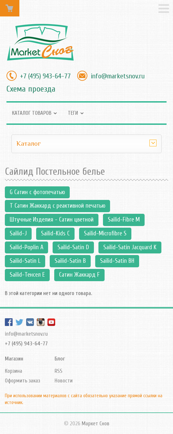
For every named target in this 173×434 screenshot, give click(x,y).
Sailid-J (18, 233)
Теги (73, 113)
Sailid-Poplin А (26, 247)
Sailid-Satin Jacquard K (130, 247)
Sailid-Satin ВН (117, 260)
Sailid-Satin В (70, 260)
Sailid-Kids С (55, 233)
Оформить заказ (22, 381)
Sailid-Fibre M (124, 219)
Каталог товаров (31, 113)
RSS (58, 371)
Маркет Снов (95, 423)
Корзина (13, 371)
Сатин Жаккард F (79, 274)
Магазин (14, 359)
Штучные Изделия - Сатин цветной (52, 219)
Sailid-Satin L (25, 260)
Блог (60, 359)
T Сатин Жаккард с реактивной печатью (57, 205)
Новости (64, 381)
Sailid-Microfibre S (105, 233)
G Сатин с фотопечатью (37, 192)
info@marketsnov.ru (118, 76)
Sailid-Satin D (73, 247)
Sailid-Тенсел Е (27, 274)
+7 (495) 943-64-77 (45, 76)
